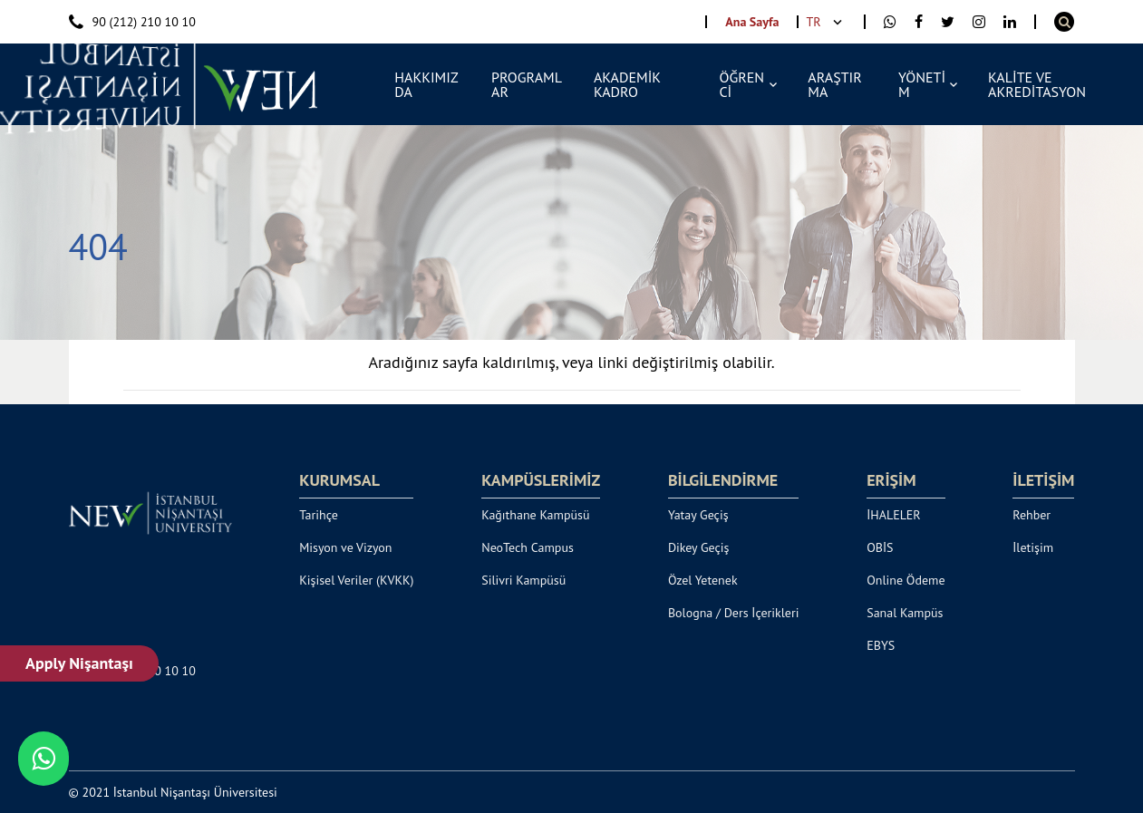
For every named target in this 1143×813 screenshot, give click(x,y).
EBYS (881, 645)
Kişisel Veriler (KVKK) (356, 580)
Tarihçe (318, 515)
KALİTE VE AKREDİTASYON (1037, 84)
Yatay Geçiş (698, 515)
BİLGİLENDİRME (723, 480)
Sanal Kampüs (905, 613)
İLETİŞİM (1043, 480)
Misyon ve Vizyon (345, 547)
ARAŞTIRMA (834, 84)
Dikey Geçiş (699, 547)
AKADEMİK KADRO (627, 84)
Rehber (1031, 515)
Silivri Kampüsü (523, 580)
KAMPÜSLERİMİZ (540, 480)
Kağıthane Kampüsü (535, 515)
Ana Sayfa (752, 21)
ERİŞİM (891, 480)
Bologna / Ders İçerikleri (733, 613)
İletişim (1032, 547)
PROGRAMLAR (526, 84)
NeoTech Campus (527, 547)
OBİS (880, 547)
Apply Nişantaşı (79, 663)
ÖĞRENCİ (741, 84)
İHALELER (894, 515)
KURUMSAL (339, 480)
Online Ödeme (905, 580)
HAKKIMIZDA (426, 84)
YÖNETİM (921, 84)
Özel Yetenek (703, 580)
